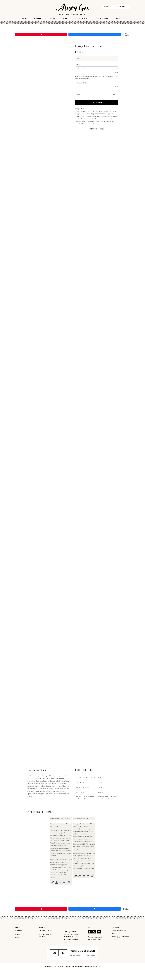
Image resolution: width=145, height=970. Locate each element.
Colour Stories (101, 19)
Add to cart (96, 102)
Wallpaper (82, 19)
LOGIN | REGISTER (119, 7)
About (52, 19)
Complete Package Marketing (90, 966)
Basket (106, 7)
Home (23, 19)
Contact (120, 19)
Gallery (37, 19)
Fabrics (66, 19)
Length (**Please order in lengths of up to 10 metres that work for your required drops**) (96, 78)
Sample (81, 64)
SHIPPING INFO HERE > (97, 129)
